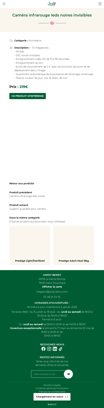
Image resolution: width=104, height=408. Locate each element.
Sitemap (52, 398)
